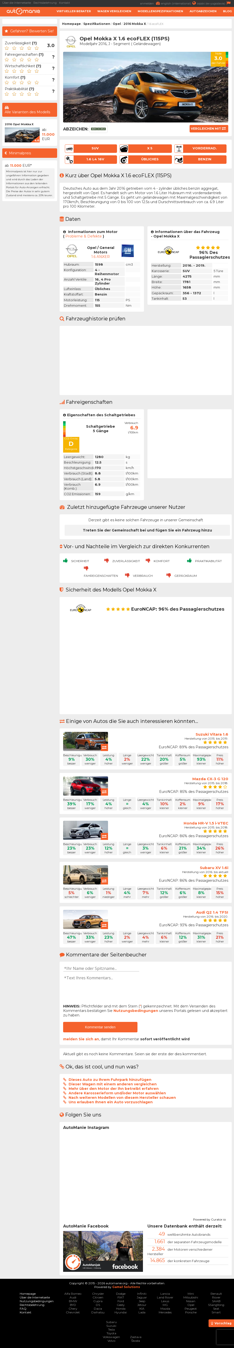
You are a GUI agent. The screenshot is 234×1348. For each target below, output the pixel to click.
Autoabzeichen (203, 11)
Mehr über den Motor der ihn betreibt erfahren (114, 1088)
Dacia (98, 1308)
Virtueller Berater (74, 11)
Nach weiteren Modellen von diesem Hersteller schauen (122, 1097)
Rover (216, 1297)
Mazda (165, 1308)
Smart (216, 1312)
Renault (216, 1293)
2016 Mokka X (134, 24)
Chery (73, 1308)
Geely (121, 1305)
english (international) (179, 3)
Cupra (98, 1301)
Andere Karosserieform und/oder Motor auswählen (117, 1093)
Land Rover (165, 1297)
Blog (227, 11)
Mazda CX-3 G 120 (210, 778)
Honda (120, 1308)
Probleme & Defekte (83, 236)
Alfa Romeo (72, 1293)
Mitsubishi (190, 1297)
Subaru (111, 1322)
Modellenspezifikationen (160, 11)
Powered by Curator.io (209, 1219)
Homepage (71, 24)
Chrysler (98, 1293)
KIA (141, 1308)
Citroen (98, 1297)
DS (98, 1305)
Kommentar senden (100, 1027)
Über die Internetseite (16, 2)
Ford (120, 1301)
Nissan (190, 1301)
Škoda (135, 1341)
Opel (117, 24)
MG (165, 1305)
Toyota (111, 1333)
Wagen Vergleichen (114, 11)
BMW (73, 1301)
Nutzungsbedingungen (136, 1010)
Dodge (120, 1293)
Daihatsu (98, 1312)
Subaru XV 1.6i (214, 867)
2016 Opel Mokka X (19, 124)
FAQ (23, 1308)
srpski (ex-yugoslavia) (214, 3)
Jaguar (142, 1297)
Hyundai (121, 1312)
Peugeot (191, 1308)
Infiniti (141, 1293)
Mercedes (165, 1312)
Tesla (111, 1329)
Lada (141, 1312)
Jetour (141, 1305)
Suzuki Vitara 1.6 (212, 734)
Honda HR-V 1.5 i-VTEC (206, 823)
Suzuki (111, 1326)
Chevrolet (73, 1312)
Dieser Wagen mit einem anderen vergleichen (113, 1084)
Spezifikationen (96, 24)
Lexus (165, 1301)
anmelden (150, 3)
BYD (73, 1305)
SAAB (216, 1301)
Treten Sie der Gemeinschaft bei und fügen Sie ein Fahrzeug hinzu (147, 530)
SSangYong (216, 1305)
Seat (216, 1308)
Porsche (191, 1312)
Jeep (142, 1301)
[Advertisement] (30, 278)
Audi (73, 1297)
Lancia (165, 1293)
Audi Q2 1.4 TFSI (212, 912)
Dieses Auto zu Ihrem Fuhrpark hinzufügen (110, 1079)
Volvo (111, 1341)
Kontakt (64, 2)
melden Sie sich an (81, 1039)
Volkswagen (111, 1337)
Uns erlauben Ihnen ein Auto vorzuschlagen (111, 1102)
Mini (191, 1293)
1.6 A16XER (100, 256)
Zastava (135, 1337)
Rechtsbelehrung (45, 2)
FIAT (120, 1297)
